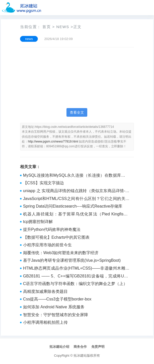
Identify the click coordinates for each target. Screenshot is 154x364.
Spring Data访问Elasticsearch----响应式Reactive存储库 (72, 206)
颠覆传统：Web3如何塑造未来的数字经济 (61, 253)
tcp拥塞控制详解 (38, 221)
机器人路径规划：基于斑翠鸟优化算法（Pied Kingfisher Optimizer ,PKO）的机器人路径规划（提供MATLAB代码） (76, 214)
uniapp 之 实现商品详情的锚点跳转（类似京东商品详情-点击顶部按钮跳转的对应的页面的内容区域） (76, 191)
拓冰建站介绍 (59, 347)
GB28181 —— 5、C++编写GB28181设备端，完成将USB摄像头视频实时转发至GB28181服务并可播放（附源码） (76, 276)
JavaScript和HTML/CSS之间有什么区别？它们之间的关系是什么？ (76, 199)
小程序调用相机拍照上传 (45, 322)
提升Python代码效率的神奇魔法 (51, 229)
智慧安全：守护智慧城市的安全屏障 (55, 315)
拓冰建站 (80, 355)
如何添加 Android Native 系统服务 (53, 307)
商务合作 (80, 347)
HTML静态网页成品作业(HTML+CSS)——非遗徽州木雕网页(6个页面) (76, 269)
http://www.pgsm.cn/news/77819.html (53, 141)
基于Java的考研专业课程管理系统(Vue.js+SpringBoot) (72, 260)
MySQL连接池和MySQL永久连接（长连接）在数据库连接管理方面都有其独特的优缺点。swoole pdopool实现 (76, 176)
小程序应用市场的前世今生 (47, 245)
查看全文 (77, 112)
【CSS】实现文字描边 (43, 183)
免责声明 (98, 347)
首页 (46, 27)
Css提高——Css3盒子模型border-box (57, 299)
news (62, 27)
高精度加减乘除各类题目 (45, 291)
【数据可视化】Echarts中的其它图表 (56, 237)
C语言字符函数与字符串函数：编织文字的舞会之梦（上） (75, 283)
